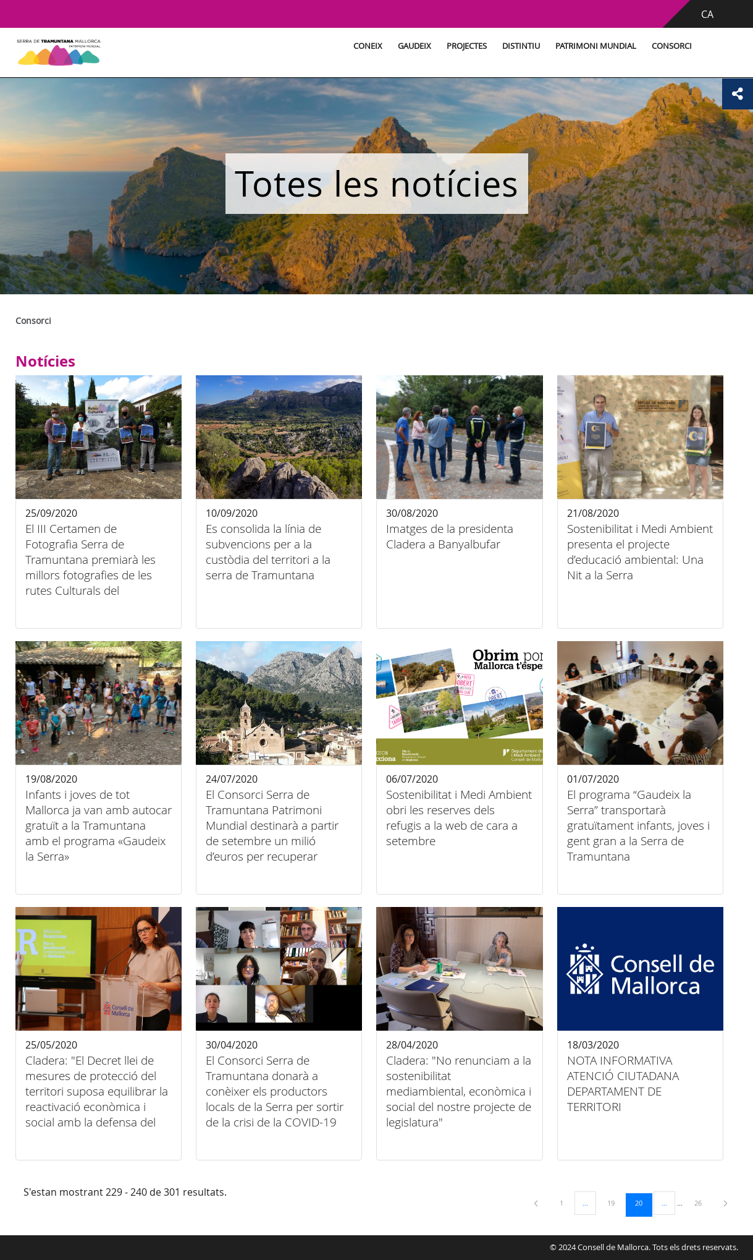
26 (702, 1202)
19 (615, 1202)
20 (643, 1202)
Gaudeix (414, 46)
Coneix (367, 46)
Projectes (467, 46)
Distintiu (521, 46)
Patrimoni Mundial (595, 46)
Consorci (672, 46)
